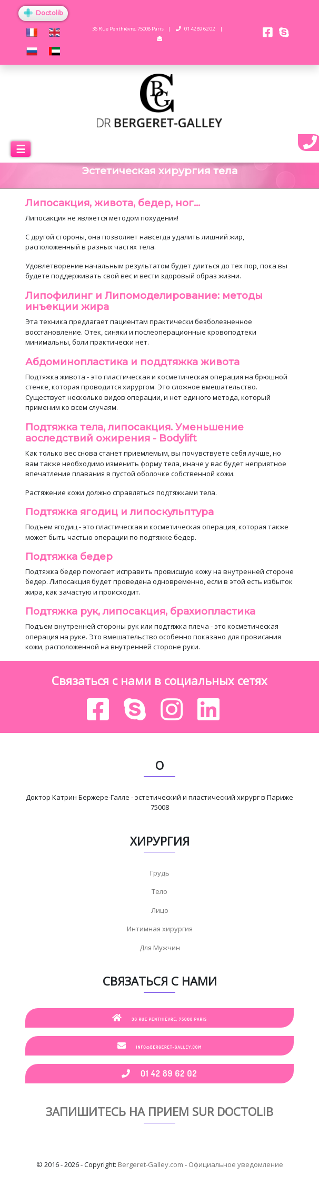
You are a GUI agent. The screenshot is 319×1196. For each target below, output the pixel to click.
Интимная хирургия (160, 928)
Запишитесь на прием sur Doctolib (159, 1111)
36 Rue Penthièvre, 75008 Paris (159, 1017)
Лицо (159, 910)
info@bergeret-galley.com (159, 1045)
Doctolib (43, 12)
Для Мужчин (159, 947)
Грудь (160, 873)
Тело (159, 891)
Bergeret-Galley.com (150, 1164)
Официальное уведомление (235, 1164)
